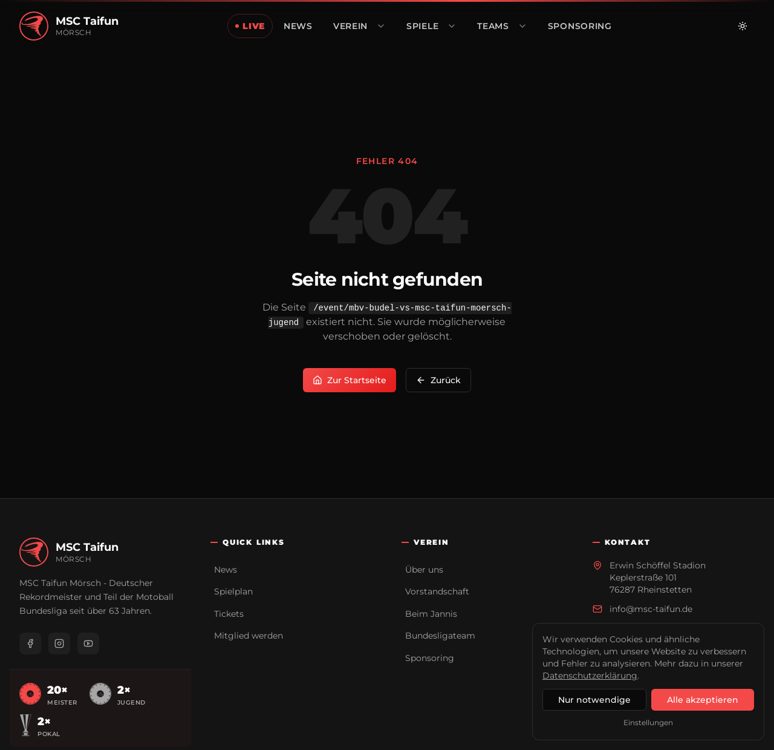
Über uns (424, 569)
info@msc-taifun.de (651, 609)
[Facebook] (30, 643)
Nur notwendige (594, 699)
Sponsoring (429, 658)
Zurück (438, 380)
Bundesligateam (440, 635)
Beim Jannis (431, 613)
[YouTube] (88, 643)
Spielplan (233, 591)
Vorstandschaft (437, 591)
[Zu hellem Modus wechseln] (742, 26)
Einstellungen (648, 722)
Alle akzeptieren (702, 699)
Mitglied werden (248, 635)
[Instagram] (59, 643)
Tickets (229, 613)
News (225, 569)
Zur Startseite (349, 380)
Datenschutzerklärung (589, 675)
